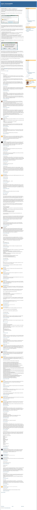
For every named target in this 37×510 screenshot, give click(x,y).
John (3, 271)
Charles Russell (6, 68)
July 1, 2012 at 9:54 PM (5, 452)
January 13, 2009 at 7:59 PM (6, 126)
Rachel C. (4, 344)
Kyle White (4, 100)
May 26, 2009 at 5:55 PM (5, 164)
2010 (27, 66)
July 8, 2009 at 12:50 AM (5, 178)
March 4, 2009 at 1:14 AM (5, 150)
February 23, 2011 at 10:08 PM (6, 317)
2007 (27, 76)
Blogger (32, 78)
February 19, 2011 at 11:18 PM (6, 313)
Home (12, 506)
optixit (4, 267)
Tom (3, 135)
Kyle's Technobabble (7, 3)
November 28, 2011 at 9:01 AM (6, 354)
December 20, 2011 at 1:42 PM (6, 386)
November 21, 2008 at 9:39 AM (6, 98)
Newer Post (2, 506)
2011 (27, 13)
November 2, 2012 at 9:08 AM (6, 463)
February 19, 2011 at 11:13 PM (6, 305)
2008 (27, 17)
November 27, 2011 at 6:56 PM (6, 349)
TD (3, 380)
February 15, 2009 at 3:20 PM (6, 139)
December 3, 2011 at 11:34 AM (6, 378)
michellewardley (5, 448)
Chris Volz (4, 174)
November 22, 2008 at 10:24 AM (6, 107)
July (28, 18)
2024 (27, 9)
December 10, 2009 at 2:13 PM (6, 243)
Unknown (4, 280)
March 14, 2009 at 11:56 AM (5, 154)
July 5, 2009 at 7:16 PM (5, 172)
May (28, 19)
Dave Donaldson (5, 285)
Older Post (22, 506)
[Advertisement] (12, 499)
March (28, 23)
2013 (27, 12)
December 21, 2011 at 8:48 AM (6, 394)
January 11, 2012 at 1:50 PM (6, 405)
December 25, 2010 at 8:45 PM (6, 274)
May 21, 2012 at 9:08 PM (5, 429)
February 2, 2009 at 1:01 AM (6, 133)
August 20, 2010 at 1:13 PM (5, 259)
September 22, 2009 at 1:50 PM (6, 188)
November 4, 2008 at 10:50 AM (6, 90)
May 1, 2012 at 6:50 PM (5, 421)
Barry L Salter (4, 193)
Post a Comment (3, 492)
